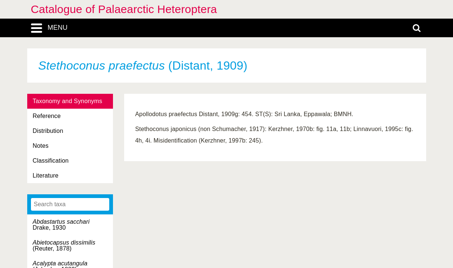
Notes (41, 146)
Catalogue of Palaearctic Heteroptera (124, 9)
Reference (47, 116)
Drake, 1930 (61, 224)
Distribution (48, 131)
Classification (51, 160)
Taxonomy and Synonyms (68, 101)
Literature (46, 175)
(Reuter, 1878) (64, 245)
